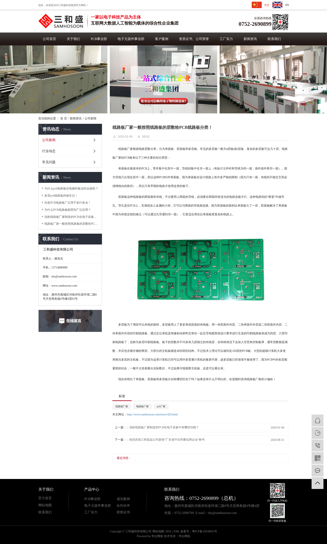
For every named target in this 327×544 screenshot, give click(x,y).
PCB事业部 (99, 39)
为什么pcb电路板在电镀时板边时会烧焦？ (71, 188)
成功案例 (123, 499)
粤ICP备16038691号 (204, 531)
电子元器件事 (94, 505)
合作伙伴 (123, 505)
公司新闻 (90, 118)
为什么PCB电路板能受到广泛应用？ (67, 209)
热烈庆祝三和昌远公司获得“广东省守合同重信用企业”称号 (167, 439)
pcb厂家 (161, 406)
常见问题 (48, 162)
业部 (107, 505)
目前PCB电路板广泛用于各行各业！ (67, 202)
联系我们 (274, 39)
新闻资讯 (250, 39)
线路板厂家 (122, 406)
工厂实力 (226, 39)
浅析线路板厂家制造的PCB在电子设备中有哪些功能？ (71, 216)
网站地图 (45, 505)
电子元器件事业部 (131, 39)
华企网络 (157, 536)
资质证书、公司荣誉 (194, 39)
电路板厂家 (142, 406)
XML (176, 531)
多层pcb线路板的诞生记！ (61, 195)
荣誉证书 (123, 512)
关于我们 (73, 39)
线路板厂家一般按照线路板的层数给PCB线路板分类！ (71, 223)
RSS (168, 531)
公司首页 (49, 39)
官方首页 (45, 498)
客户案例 (161, 39)
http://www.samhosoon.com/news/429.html (152, 414)
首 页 (63, 118)
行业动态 (48, 151)
